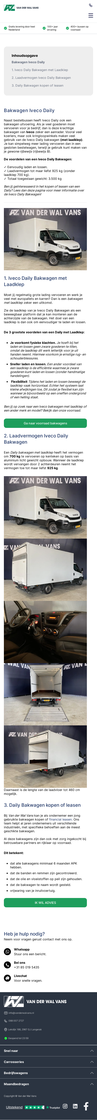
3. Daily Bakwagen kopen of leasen (37, 85)
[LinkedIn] (75, 1106)
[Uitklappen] (92, 1051)
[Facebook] (86, 1106)
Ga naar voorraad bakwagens (45, 423)
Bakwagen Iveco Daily (28, 62)
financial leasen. (61, 819)
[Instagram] (65, 1106)
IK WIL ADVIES (45, 903)
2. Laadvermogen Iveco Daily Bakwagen (41, 77)
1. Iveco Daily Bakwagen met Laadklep (40, 70)
